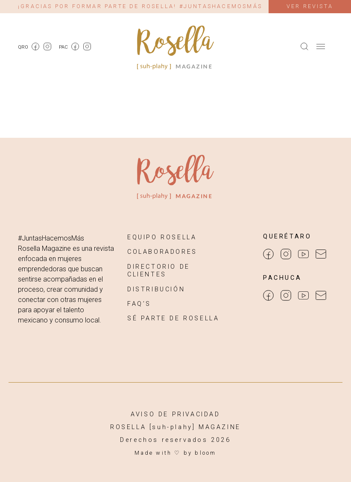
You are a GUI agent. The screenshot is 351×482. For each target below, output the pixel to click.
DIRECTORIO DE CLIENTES (158, 270)
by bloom (200, 453)
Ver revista (310, 6)
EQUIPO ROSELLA (161, 237)
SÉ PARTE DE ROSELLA (173, 318)
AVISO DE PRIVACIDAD (175, 414)
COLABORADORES (162, 252)
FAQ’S (139, 304)
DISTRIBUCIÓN (156, 289)
